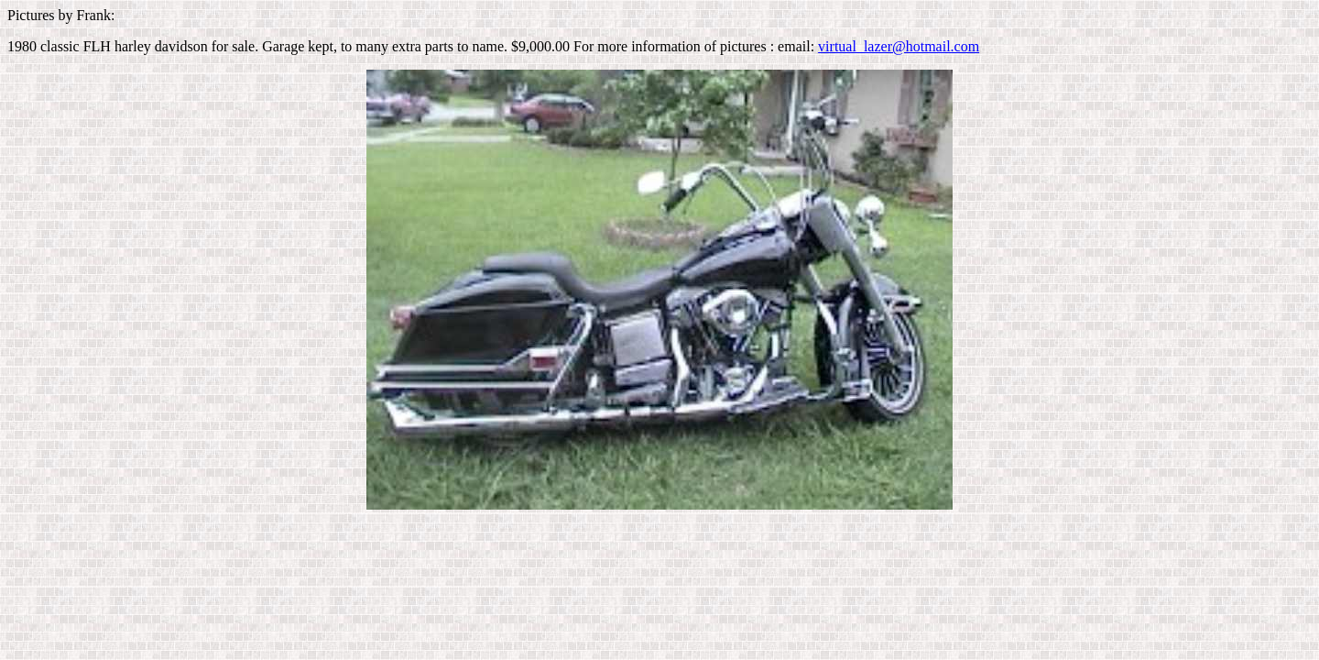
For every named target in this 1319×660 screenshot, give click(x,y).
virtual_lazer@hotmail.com (898, 46)
